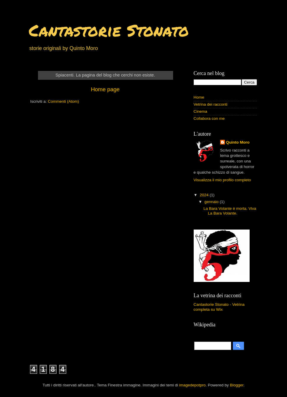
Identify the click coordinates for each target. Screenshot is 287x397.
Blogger (236, 385)
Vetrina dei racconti (211, 104)
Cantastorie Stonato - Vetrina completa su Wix (219, 306)
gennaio (212, 202)
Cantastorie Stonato (109, 30)
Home (199, 97)
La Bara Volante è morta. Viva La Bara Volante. (229, 210)
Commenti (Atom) (63, 101)
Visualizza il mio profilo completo (222, 180)
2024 (205, 195)
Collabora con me (209, 118)
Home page (105, 89)
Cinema (201, 111)
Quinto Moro (238, 142)
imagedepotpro (192, 385)
